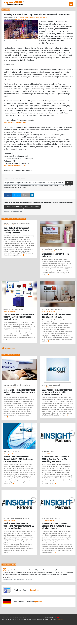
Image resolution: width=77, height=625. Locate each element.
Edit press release (32, 207)
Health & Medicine (16, 452)
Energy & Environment (55, 249)
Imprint (7, 619)
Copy (69, 183)
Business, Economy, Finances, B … (20, 223)
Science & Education (55, 385)
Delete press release (13, 207)
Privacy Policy (14, 619)
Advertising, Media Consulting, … (20, 385)
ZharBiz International (21, 19)
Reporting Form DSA (49, 619)
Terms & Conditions (25, 619)
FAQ (3, 619)
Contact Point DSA (37, 619)
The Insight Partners (48, 387)
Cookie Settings (60, 619)
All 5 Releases (8, 348)
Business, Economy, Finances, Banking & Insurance (33, 17)
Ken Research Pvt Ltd (10, 387)
